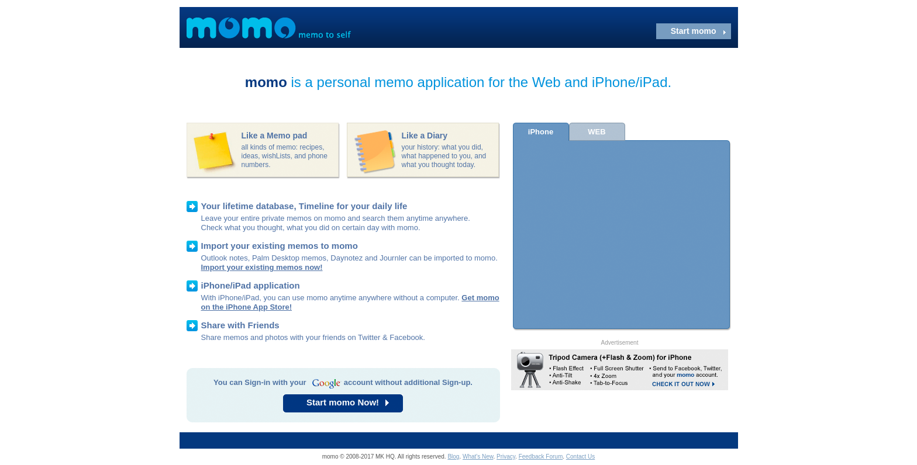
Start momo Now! (342, 402)
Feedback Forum (541, 456)
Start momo (693, 31)
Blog (453, 456)
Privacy (506, 456)
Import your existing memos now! (262, 267)
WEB (596, 131)
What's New (478, 456)
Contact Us (580, 456)
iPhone (540, 131)
